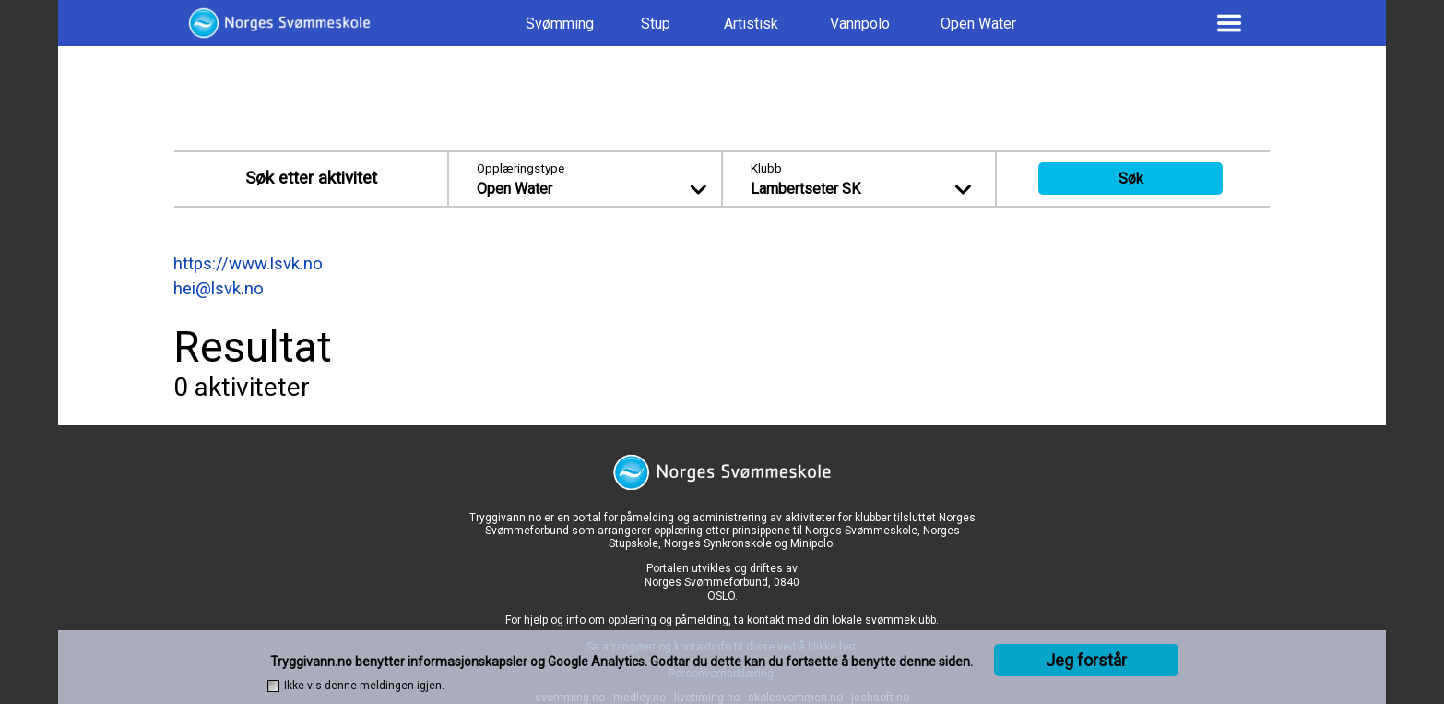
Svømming (560, 23)
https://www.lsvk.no (248, 264)
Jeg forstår (1086, 660)
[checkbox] (273, 686)
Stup (655, 23)
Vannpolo (860, 23)
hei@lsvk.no (218, 289)
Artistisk (751, 23)
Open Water (978, 23)
